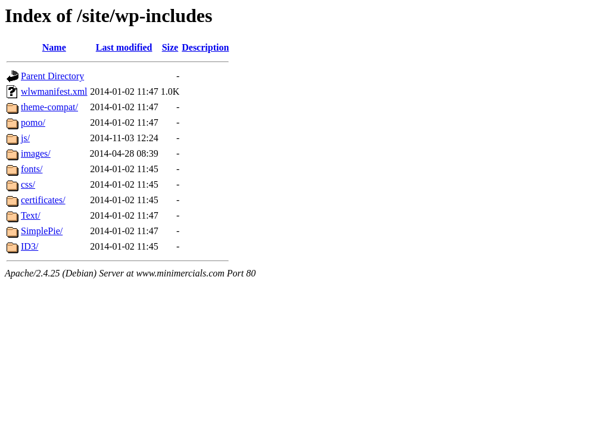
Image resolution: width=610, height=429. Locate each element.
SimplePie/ (42, 231)
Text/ (31, 215)
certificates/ (43, 200)
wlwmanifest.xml (54, 91)
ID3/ (29, 246)
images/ (36, 153)
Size (170, 47)
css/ (28, 184)
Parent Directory (52, 76)
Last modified (124, 47)
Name (54, 47)
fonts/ (31, 169)
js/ (25, 138)
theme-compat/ (49, 107)
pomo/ (33, 122)
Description (205, 47)
